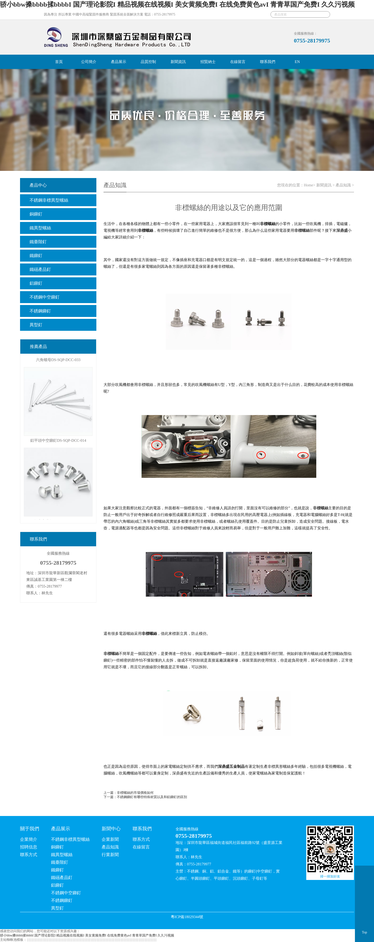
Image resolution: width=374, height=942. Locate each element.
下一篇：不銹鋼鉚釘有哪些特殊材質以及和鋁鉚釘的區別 (145, 797)
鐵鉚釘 (36, 255)
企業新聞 (110, 839)
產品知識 (343, 185)
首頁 (59, 62)
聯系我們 (267, 62)
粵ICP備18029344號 (187, 917)
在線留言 (237, 62)
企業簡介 (28, 839)
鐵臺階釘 (38, 241)
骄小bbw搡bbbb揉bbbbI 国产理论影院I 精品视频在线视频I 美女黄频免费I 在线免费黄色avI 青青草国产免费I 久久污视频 (177, 4)
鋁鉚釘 (36, 283)
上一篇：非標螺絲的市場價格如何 (129, 793)
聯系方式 (28, 854)
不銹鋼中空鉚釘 (45, 297)
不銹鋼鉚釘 (40, 311)
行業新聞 (110, 854)
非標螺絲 (320, 508)
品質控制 (148, 62)
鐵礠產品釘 (40, 269)
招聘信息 (28, 847)
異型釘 (36, 324)
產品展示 (118, 62)
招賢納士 (208, 62)
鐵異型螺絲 (40, 228)
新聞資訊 (178, 62)
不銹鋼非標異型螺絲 (49, 200)
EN (297, 62)
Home (308, 185)
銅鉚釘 (36, 214)
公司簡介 (88, 62)
